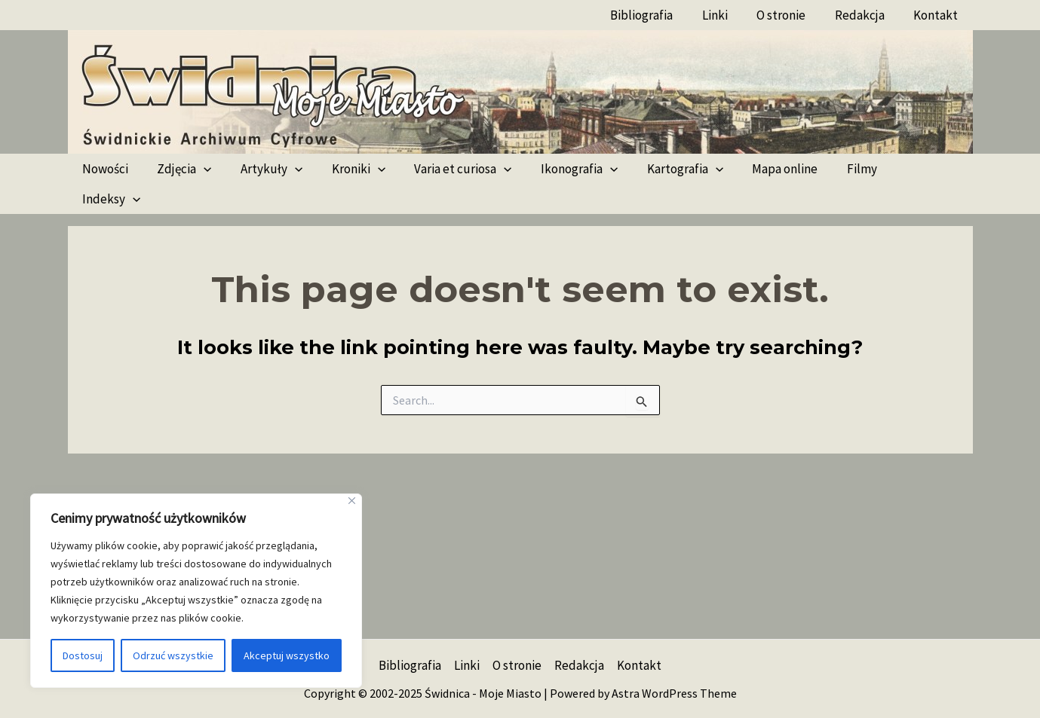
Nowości (104, 168)
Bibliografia (657, 15)
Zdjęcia (179, 169)
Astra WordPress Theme (674, 693)
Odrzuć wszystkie (173, 655)
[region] (196, 590)
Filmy (833, 168)
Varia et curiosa (447, 169)
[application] (199, 169)
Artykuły (263, 169)
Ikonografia (560, 169)
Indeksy (903, 169)
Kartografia (662, 169)
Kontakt (938, 15)
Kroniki (346, 169)
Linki (727, 15)
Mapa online (760, 168)
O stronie (790, 15)
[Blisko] (351, 500)
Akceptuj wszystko (287, 655)
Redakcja (865, 15)
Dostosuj (83, 655)
